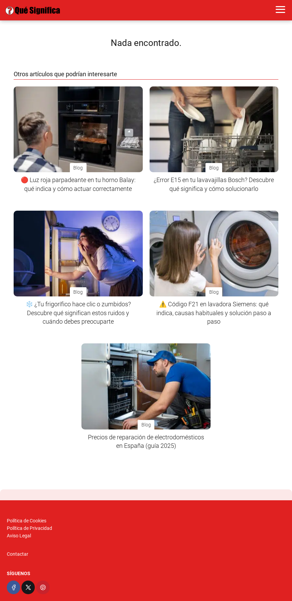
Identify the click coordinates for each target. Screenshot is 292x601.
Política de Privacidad (29, 528)
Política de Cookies (26, 520)
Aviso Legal (19, 535)
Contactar (17, 554)
